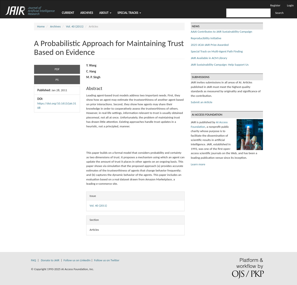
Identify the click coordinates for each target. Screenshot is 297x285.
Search (279, 13)
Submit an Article (201, 102)
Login (290, 5)
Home (41, 26)
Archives (86, 13)
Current (68, 13)
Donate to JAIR (50, 260)
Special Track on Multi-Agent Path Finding (217, 51)
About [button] (105, 13)
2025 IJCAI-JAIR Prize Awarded (210, 45)
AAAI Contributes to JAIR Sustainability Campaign (221, 31)
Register (275, 5)
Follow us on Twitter (106, 260)
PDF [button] (57, 69)
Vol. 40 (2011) (75, 26)
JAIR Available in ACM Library (209, 58)
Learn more (198, 164)
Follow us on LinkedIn (77, 260)
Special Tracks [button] (129, 13)
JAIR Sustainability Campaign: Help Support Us (220, 64)
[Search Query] (248, 12)
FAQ (33, 260)
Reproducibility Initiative (206, 38)
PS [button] (57, 80)
